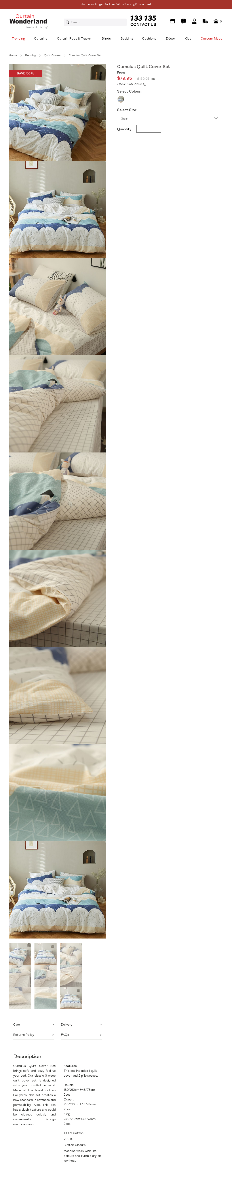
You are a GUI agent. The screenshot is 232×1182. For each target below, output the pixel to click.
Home (13, 55)
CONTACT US (143, 24)
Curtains (40, 38)
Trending (18, 38)
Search (69, 22)
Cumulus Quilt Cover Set (85, 55)
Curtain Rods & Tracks (74, 38)
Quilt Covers (52, 55)
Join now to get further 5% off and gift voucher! (116, 4)
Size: (124, 118)
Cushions (149, 38)
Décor (170, 38)
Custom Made (211, 38)
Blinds (106, 38)
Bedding (126, 38)
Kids (188, 38)
